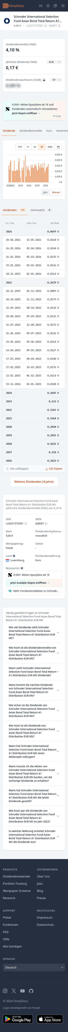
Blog (40, 891)
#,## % (13, 85)
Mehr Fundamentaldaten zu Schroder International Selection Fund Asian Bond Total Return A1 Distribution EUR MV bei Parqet (36, 591)
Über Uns (43, 876)
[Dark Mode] (48, 6)
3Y (35, 146)
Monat (56, 192)
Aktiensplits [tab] (41, 210)
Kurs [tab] (49, 130)
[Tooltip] (13, 555)
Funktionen (10, 925)
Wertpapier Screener (17, 891)
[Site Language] (40, 6)
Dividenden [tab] (14, 210)
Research (9, 898)
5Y (42, 146)
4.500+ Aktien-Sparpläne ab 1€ (31, 574)
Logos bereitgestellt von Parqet (21, 1007)
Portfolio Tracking (15, 884)
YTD (20, 146)
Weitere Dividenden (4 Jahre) (34, 482)
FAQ (5, 932)
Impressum (45, 917)
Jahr (45, 192)
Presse (41, 898)
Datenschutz (45, 925)
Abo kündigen (12, 946)
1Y (27, 146)
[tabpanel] (34, 170)
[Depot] (55, 6)
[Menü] (63, 5)
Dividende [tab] (9, 130)
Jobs (40, 884)
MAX (50, 146)
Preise (7, 917)
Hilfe (6, 939)
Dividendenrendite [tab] (30, 130)
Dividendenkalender (16, 876)
